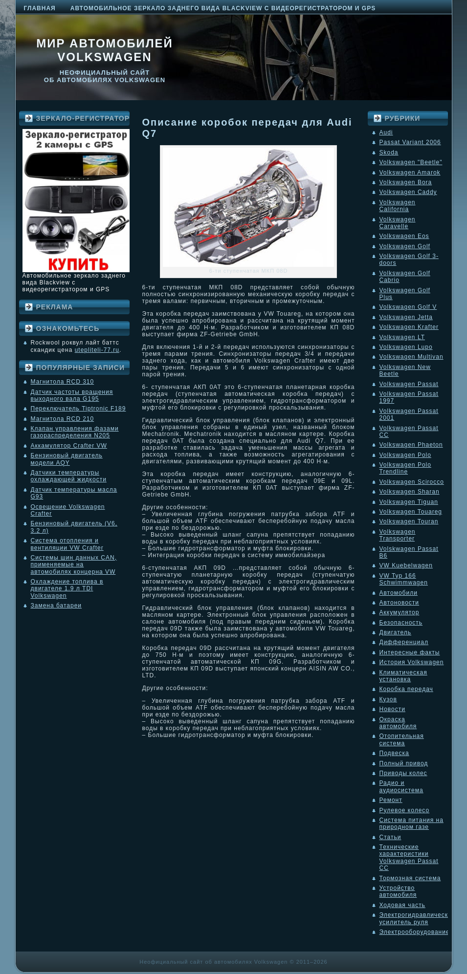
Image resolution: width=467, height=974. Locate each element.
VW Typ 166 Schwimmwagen (403, 579)
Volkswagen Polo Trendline (405, 468)
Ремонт (390, 800)
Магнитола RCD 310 (62, 381)
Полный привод (403, 763)
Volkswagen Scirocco (411, 481)
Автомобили (398, 592)
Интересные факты (409, 652)
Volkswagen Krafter (409, 327)
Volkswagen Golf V (408, 306)
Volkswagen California (397, 206)
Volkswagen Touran (409, 521)
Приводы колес (403, 773)
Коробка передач (406, 689)
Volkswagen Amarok (410, 172)
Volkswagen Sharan (409, 491)
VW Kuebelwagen (406, 565)
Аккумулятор (399, 612)
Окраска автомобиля (398, 723)
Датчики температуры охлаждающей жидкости (69, 476)
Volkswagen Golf (404, 246)
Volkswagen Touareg (411, 511)
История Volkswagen (411, 662)
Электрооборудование (414, 932)
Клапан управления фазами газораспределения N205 (75, 432)
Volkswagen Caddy (408, 192)
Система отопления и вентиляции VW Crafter (67, 544)
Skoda (389, 152)
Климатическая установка (403, 676)
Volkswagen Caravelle (397, 223)
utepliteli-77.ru (97, 349)
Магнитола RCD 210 (62, 418)
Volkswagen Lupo (406, 347)
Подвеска (394, 753)
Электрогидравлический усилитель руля (417, 918)
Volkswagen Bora (405, 182)
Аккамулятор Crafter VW (69, 445)
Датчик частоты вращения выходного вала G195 (72, 395)
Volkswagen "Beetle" (411, 162)
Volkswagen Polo (405, 455)
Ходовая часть (402, 905)
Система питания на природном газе (411, 823)
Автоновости (399, 602)
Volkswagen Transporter (397, 535)
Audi (386, 132)
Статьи (390, 837)
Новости (392, 709)
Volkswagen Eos (404, 236)
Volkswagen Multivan (411, 356)
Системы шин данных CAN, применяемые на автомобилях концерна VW (74, 564)
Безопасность (401, 622)
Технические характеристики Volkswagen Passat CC (409, 857)
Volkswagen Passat (409, 384)
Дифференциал (403, 642)
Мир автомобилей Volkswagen (104, 50)
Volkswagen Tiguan (408, 501)
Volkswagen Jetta (406, 317)
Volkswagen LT (402, 337)
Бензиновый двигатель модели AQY (67, 459)
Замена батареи (56, 605)
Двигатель (395, 632)
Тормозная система (410, 878)
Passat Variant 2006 (410, 142)
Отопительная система (401, 739)
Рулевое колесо (404, 810)
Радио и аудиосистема (401, 786)
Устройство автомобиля (398, 891)
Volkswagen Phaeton (411, 444)
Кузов (388, 699)
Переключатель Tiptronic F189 (78, 408)
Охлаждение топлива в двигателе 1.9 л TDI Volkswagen (67, 588)
